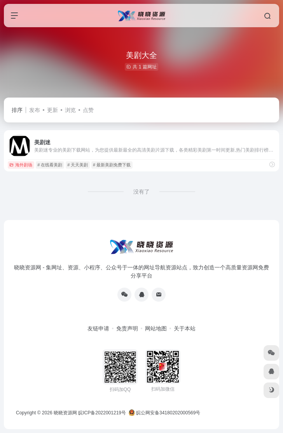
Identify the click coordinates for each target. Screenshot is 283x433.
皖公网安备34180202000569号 (165, 413)
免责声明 (127, 328)
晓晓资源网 (65, 413)
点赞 (88, 110)
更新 (52, 110)
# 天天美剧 (77, 164)
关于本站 (185, 328)
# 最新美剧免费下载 (112, 164)
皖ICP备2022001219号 (102, 413)
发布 (34, 110)
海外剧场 (20, 164)
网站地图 (156, 328)
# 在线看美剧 (49, 164)
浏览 (70, 110)
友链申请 (98, 328)
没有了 (141, 192)
